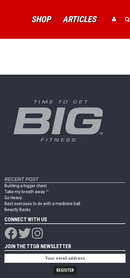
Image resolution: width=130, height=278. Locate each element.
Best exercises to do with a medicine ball (42, 203)
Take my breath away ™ (26, 191)
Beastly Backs (17, 209)
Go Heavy (13, 197)
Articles (79, 19)
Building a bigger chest (25, 185)
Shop (41, 19)
